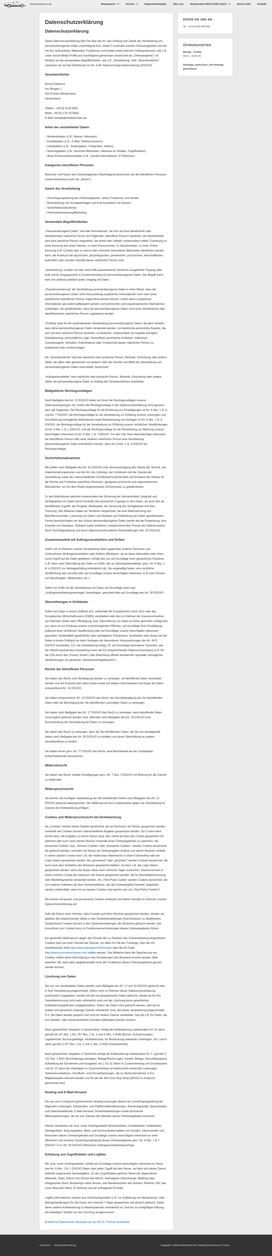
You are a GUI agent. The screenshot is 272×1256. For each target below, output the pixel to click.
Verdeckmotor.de (41, 4)
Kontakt (261, 4)
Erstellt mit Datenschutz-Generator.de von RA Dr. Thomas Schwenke (87, 1221)
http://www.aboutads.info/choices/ (91, 947)
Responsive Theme (220, 1245)
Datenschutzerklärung (65, 1245)
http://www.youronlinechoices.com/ (66, 952)
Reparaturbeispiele (155, 4)
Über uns (178, 4)
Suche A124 (244, 4)
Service (132, 4)
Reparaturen (110, 4)
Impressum (45, 1245)
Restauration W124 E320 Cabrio (211, 4)
